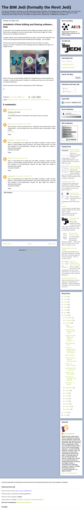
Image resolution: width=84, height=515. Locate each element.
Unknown (11, 140)
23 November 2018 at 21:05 (20, 158)
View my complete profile (69, 473)
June (67, 396)
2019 (65, 299)
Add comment (8, 192)
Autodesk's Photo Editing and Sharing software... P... (70, 338)
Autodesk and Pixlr (13, 99)
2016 (65, 307)
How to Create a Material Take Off (75, 167)
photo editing (11, 114)
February (68, 406)
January (68, 409)
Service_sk (11, 124)
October (68, 323)
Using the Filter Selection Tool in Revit (70, 331)
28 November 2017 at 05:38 (23, 124)
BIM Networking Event (70, 344)
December (68, 317)
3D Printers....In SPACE (70, 383)
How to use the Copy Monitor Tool (75, 194)
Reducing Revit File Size (69, 278)
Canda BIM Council (68, 64)
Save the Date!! (70, 355)
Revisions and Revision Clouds (74, 234)
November (68, 320)
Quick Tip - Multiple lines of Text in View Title (75, 263)
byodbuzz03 (11, 176)
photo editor (11, 132)
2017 (65, 304)
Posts (65, 88)
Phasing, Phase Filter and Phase (75, 150)
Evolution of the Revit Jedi (74, 219)
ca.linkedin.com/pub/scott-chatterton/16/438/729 (30, 499)
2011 (65, 415)
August (67, 390)
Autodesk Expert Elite (68, 67)
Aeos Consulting (67, 61)
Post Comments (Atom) (33, 250)
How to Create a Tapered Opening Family (70, 359)
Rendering (47, 99)
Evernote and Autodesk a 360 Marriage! (70, 378)
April (67, 401)
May (66, 398)
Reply (9, 118)
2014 (65, 312)
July (66, 393)
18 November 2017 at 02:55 (24, 109)
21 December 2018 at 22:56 (23, 176)
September (68, 388)
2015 (65, 310)
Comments (67, 91)
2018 (65, 302)
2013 (65, 315)
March (67, 404)
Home (30, 244)
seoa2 (9, 158)
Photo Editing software (33, 99)
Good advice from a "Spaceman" (70, 369)
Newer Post (7, 244)
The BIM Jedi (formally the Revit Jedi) (36, 7)
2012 (65, 412)
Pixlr (53, 30)
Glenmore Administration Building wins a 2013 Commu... (70, 350)
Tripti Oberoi (11, 109)
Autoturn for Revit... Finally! (70, 364)
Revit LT (64, 206)
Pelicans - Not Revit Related (70, 373)
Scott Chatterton (69, 434)
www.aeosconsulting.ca (23, 502)
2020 (65, 296)
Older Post (51, 244)
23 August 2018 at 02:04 (21, 140)
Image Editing (23, 99)
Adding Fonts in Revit (68, 181)
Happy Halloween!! (69, 326)
